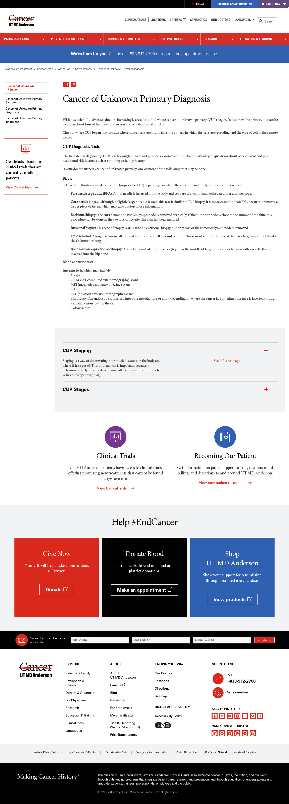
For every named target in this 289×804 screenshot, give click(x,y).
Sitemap (161, 696)
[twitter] (222, 716)
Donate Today (274, 4)
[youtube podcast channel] (230, 733)
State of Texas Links (186, 752)
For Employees (121, 708)
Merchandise (121, 715)
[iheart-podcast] (245, 733)
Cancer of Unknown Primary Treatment (24, 120)
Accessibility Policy (168, 716)
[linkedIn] (245, 716)
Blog (113, 693)
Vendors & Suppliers (245, 752)
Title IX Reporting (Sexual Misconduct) (125, 725)
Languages (242, 20)
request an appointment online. (189, 53)
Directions (162, 688)
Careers (178, 20)
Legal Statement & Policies (81, 752)
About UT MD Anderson (123, 675)
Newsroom (118, 700)
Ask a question (235, 693)
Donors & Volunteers (124, 39)
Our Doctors (220, 20)
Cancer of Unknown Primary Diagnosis (24, 110)
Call (249, 678)
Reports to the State (116, 752)
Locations (162, 681)
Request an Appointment (235, 4)
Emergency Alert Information (151, 752)
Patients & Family (17, 39)
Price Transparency (123, 735)
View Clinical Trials (19, 187)
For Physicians (172, 39)
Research (212, 39)
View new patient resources (225, 482)
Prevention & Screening (68, 39)
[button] (66, 83)
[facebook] (214, 716)
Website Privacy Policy (46, 752)
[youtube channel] (230, 716)
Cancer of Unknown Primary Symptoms (24, 100)
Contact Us (198, 20)
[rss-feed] (252, 733)
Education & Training (256, 39)
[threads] (260, 716)
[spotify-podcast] (222, 733)
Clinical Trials (135, 20)
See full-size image (227, 361)
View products (232, 599)
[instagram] (237, 716)
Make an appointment (144, 590)
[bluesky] (252, 716)
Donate (56, 589)
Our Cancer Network (216, 752)
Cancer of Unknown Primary (21, 87)
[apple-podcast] (214, 733)
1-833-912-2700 (141, 53)
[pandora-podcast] (237, 733)
